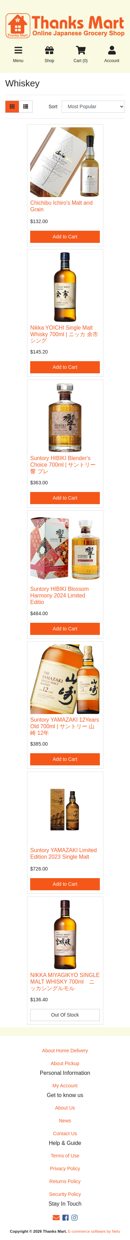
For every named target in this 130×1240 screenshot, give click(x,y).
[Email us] (56, 1218)
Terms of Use (65, 1155)
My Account (64, 1085)
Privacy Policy (65, 1168)
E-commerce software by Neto (94, 1231)
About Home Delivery (65, 1050)
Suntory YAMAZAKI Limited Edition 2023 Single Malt (63, 853)
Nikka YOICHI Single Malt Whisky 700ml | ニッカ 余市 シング (64, 334)
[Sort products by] (93, 107)
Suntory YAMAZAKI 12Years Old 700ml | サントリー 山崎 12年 (64, 726)
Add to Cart (65, 236)
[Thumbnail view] (12, 107)
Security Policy (65, 1194)
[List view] (26, 107)
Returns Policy (64, 1181)
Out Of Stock (65, 1015)
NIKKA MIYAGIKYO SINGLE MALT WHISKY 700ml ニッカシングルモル (64, 981)
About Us (65, 1108)
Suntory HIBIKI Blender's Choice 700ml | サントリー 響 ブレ (63, 464)
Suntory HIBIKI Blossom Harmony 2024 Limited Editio (59, 595)
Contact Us (65, 1133)
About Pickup (65, 1063)
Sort (53, 106)
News (65, 1120)
